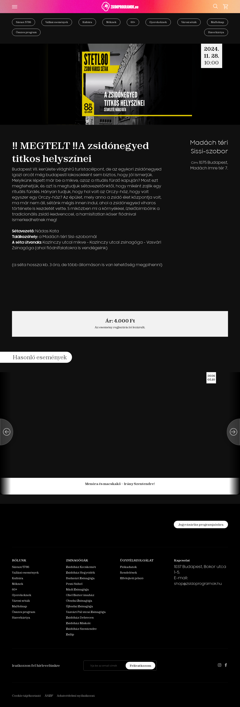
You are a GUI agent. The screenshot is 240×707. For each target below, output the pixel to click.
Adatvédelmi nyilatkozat (76, 695)
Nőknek (111, 22)
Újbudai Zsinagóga (79, 606)
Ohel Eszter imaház (80, 595)
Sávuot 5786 (23, 22)
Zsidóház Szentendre (81, 629)
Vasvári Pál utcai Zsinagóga (86, 612)
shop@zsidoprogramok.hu (198, 584)
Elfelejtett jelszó (131, 578)
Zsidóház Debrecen (80, 617)
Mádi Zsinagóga (77, 589)
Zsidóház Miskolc (78, 623)
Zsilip (70, 634)
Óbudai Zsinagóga (79, 600)
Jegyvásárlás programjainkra (201, 524)
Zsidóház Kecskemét (81, 567)
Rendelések (128, 572)
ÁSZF (49, 695)
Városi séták (189, 22)
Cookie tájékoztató (26, 695)
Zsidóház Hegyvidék (80, 572)
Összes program (26, 32)
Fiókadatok (128, 567)
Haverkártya (216, 32)
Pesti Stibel (74, 584)
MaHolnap (217, 22)
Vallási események (56, 22)
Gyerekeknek (158, 22)
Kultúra (87, 22)
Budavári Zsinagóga (80, 578)
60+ (133, 22)
